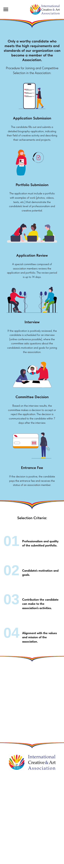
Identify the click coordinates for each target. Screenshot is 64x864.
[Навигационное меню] (5, 9)
